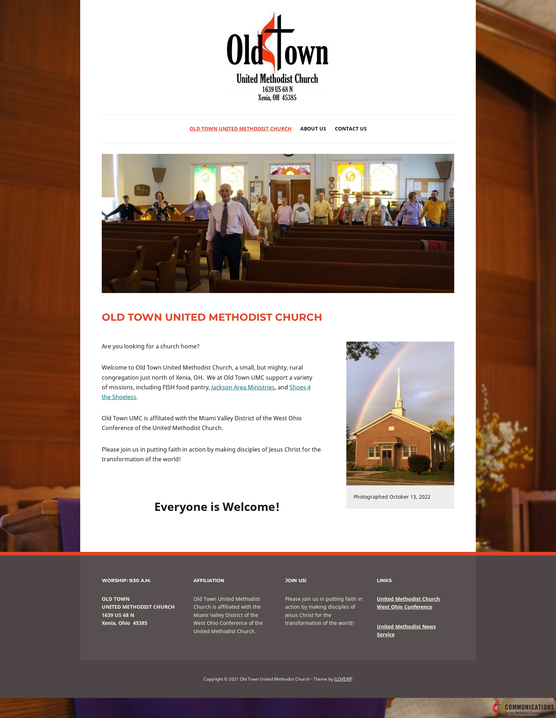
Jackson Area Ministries (243, 387)
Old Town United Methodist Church (241, 128)
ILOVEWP (343, 679)
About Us (313, 128)
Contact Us (351, 128)
